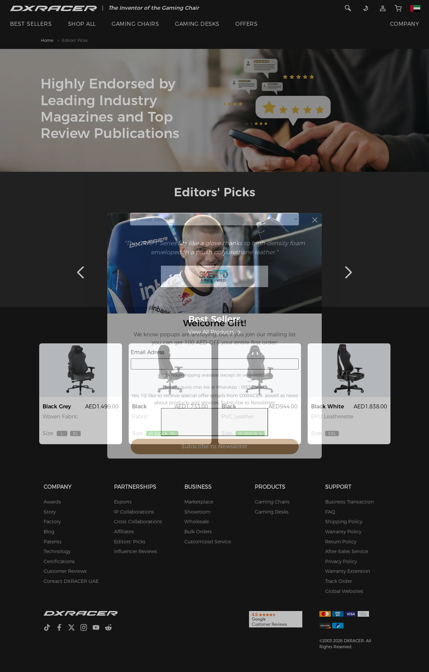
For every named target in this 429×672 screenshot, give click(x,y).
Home (47, 40)
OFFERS (246, 24)
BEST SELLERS (31, 24)
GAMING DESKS (197, 24)
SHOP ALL (82, 24)
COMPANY (404, 24)
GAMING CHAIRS (135, 24)
